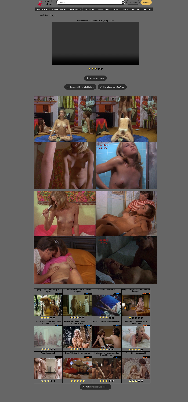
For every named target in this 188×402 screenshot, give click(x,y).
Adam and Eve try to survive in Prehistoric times (136, 322)
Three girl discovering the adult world (106, 321)
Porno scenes (42, 9)
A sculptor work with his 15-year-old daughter (77, 290)
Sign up (133, 2)
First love (135, 9)
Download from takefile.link (82, 87)
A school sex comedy (48, 353)
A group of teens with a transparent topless (48, 290)
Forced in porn (75, 9)
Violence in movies (59, 9)
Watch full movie (97, 78)
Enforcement (89, 9)
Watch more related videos (97, 387)
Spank (125, 9)
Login (146, 2)
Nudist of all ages (48, 15)
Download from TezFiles (113, 87)
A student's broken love (106, 289)
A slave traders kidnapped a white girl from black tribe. (77, 322)
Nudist (116, 9)
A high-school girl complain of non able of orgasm (136, 290)
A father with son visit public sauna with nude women (48, 322)
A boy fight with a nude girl (136, 353)
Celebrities (147, 9)
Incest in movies (104, 9)
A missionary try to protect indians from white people (106, 354)
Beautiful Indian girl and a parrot (77, 353)
